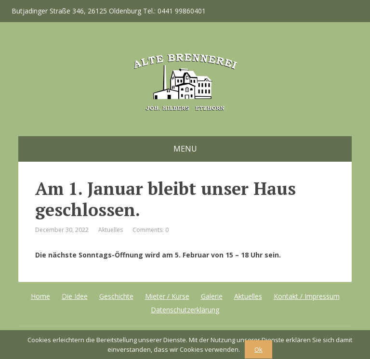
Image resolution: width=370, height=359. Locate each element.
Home (40, 296)
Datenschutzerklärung (185, 309)
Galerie (212, 296)
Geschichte (116, 296)
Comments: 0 (150, 230)
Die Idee (75, 296)
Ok (258, 349)
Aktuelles (110, 230)
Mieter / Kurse (167, 296)
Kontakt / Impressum (307, 296)
